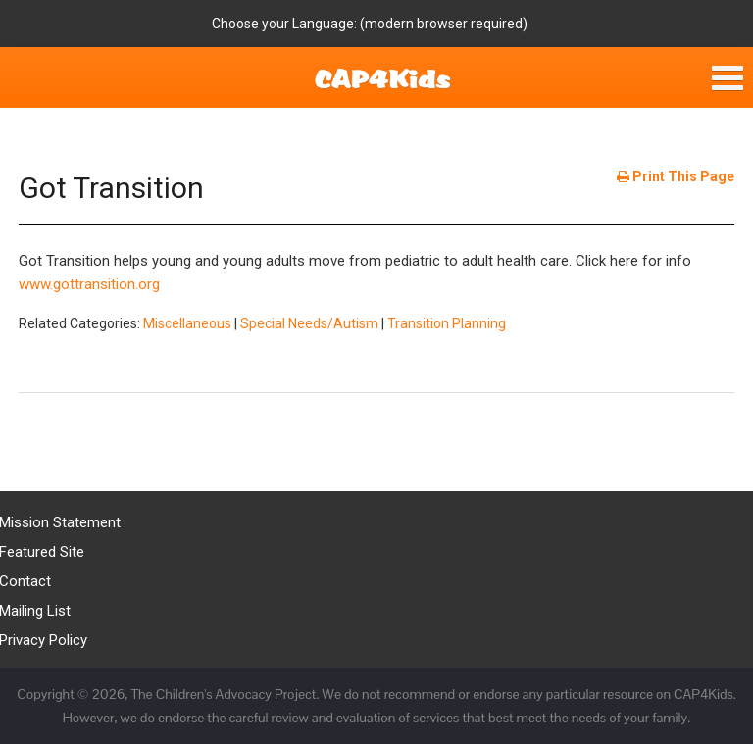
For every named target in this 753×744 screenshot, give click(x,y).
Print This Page (675, 176)
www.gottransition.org (89, 284)
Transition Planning (446, 323)
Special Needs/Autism (309, 323)
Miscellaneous (187, 323)
